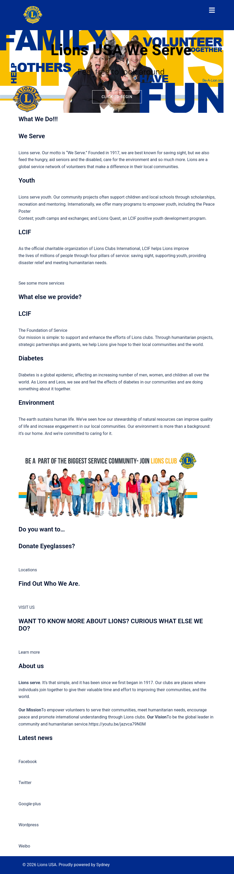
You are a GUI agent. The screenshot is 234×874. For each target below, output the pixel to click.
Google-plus (30, 803)
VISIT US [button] (27, 607)
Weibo (24, 846)
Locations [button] (28, 569)
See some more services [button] (41, 283)
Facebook (28, 761)
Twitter (25, 782)
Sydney (103, 864)
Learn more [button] (29, 652)
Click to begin (117, 97)
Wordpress (29, 824)
